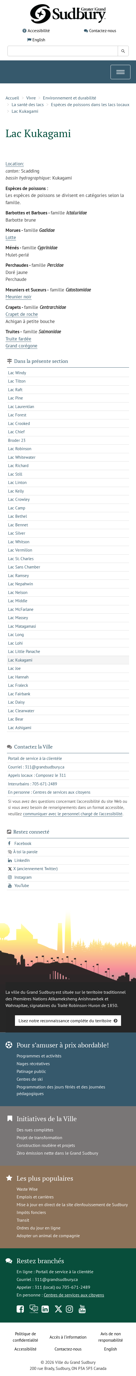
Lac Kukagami (25, 111)
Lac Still (15, 474)
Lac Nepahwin (20, 583)
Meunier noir (19, 297)
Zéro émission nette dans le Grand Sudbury (57, 1153)
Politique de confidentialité (25, 1337)
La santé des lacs (28, 104)
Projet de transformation (39, 1137)
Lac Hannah (18, 677)
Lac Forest (17, 414)
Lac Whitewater (21, 457)
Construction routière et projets (46, 1145)
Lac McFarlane (21, 609)
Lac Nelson (17, 592)
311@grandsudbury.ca (56, 1279)
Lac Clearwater (21, 710)
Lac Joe (14, 668)
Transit (23, 1220)
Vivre (31, 98)
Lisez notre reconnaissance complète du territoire (65, 1020)
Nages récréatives (33, 1063)
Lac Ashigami (19, 727)
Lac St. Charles (21, 558)
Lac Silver (16, 533)
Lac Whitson (18, 541)
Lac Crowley (19, 499)
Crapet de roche (22, 314)
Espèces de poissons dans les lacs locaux (90, 104)
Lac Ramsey (18, 575)
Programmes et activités (39, 1056)
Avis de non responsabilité (110, 1337)
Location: (15, 164)
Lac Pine (15, 398)
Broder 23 (16, 440)
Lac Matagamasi (22, 626)
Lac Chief (16, 431)
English (38, 39)
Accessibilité (39, 30)
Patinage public (31, 1071)
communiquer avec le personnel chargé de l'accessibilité (72, 813)
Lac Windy (17, 372)
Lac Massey (18, 617)
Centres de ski (30, 1079)
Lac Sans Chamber (24, 567)
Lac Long (16, 634)
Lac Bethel (17, 516)
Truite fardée (18, 339)
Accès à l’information (68, 1337)
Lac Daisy (16, 702)
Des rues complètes (35, 1129)
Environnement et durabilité (69, 98)
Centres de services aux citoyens (74, 1295)
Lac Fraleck (18, 685)
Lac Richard (18, 465)
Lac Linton (17, 482)
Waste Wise (27, 1189)
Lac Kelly (16, 491)
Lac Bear (15, 719)
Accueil (12, 98)
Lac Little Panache (24, 651)
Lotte (11, 237)
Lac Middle (17, 600)
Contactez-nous (102, 30)
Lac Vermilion (20, 550)
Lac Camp (16, 508)
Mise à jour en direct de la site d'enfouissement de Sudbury (72, 1204)
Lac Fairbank (19, 693)
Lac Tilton (16, 381)
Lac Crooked (19, 423)
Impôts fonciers (31, 1212)
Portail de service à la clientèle (64, 1271)
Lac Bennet (18, 524)
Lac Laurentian (21, 406)
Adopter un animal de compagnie (48, 1235)
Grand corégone (21, 346)
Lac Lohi (15, 643)
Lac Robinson (19, 448)
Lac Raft (15, 389)
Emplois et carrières (35, 1197)
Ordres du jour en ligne (38, 1228)
